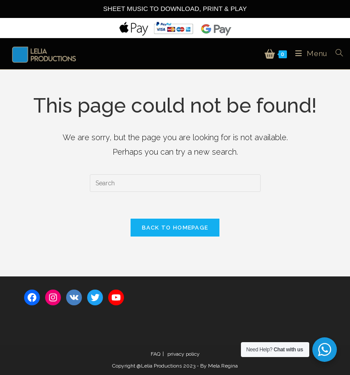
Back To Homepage (175, 227)
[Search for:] (336, 53)
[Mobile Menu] (309, 53)
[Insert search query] (175, 183)
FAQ (155, 354)
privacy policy (183, 354)
